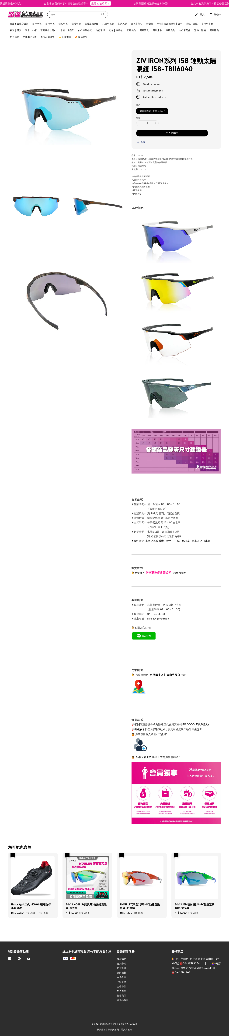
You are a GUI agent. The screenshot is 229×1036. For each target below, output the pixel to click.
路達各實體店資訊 (19, 23)
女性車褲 (76, 23)
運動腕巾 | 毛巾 (48, 30)
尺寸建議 (121, 968)
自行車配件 (185, 30)
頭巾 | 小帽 (31, 30)
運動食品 (131, 30)
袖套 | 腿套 (15, 30)
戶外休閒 (14, 36)
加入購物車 (172, 133)
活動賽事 (121, 981)
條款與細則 (113, 1029)
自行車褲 (37, 23)
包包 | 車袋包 (116, 30)
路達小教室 (122, 1000)
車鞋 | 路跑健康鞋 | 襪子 (169, 23)
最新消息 (121, 959)
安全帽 (149, 23)
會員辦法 (121, 963)
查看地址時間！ (104, 3)
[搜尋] (103, 14)
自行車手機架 (85, 30)
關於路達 (101, 1029)
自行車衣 (50, 23)
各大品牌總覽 (48, 36)
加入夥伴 (121, 990)
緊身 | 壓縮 (200, 30)
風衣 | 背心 (136, 23)
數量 (138, 117)
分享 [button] (140, 142)
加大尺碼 (122, 23)
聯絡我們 (121, 995)
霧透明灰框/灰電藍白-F (152, 111)
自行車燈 (100, 30)
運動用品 (157, 30)
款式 (138, 104)
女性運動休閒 (92, 23)
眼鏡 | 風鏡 (192, 23)
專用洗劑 (170, 30)
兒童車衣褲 (108, 23)
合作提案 (121, 977)
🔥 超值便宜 (81, 36)
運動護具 (144, 30)
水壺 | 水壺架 (67, 30)
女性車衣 (63, 23)
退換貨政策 (126, 1029)
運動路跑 (214, 30)
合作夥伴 (121, 986)
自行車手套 (207, 23)
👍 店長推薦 (65, 36)
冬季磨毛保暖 (30, 36)
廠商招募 (121, 972)
